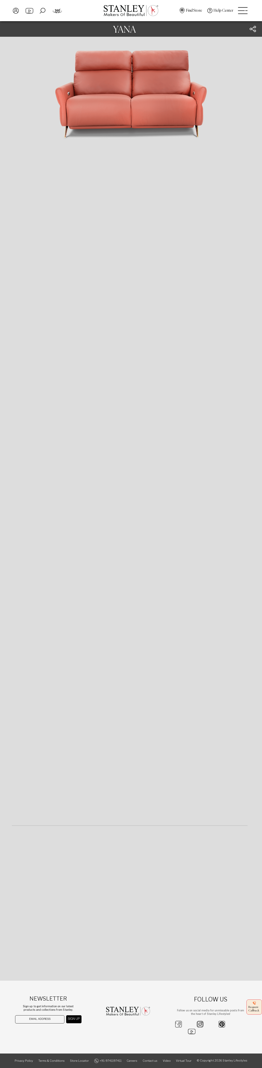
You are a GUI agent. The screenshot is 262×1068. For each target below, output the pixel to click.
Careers (132, 1060)
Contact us (150, 1060)
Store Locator (79, 1060)
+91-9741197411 (110, 1060)
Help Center (223, 11)
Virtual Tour (184, 1060)
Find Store (194, 11)
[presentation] (37, 1032)
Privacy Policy (24, 1060)
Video (167, 1060)
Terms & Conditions (51, 1060)
